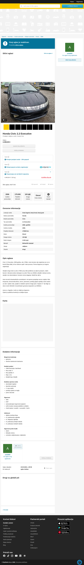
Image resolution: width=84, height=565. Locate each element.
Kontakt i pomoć (8, 523)
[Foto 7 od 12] (41, 127)
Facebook (4, 556)
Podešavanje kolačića (9, 536)
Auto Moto (10, 36)
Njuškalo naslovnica (9, 6)
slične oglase (19, 45)
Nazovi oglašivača (19, 146)
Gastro (32, 539)
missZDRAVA (34, 534)
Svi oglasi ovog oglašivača (7, 457)
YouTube (16, 556)
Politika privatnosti (8, 534)
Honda (37, 36)
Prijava (72, 1)
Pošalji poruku (19, 150)
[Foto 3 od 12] (18, 127)
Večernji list (33, 528)
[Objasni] (8, 157)
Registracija (80, 1)
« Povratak (5, 510)
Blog (4, 545)
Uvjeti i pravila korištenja (10, 531)
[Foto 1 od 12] (6, 127)
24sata (32, 523)
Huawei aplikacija (64, 532)
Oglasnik (4, 36)
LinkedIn (20, 556)
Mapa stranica (7, 542)
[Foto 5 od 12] (29, 127)
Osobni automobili (18, 36)
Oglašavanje (6, 528)
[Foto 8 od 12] (47, 127)
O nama (5, 525)
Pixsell (32, 542)
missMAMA (33, 531)
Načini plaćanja (7, 539)
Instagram (12, 556)
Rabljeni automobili (29, 36)
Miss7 (32, 536)
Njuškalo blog (25, 556)
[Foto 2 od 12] (12, 127)
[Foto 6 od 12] (35, 127)
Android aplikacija (64, 528)
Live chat (79, 562)
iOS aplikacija (64, 523)
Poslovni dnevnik (35, 525)
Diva (31, 545)
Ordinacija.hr (33, 548)
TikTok (8, 556)
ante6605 (7, 454)
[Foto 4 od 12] (23, 127)
